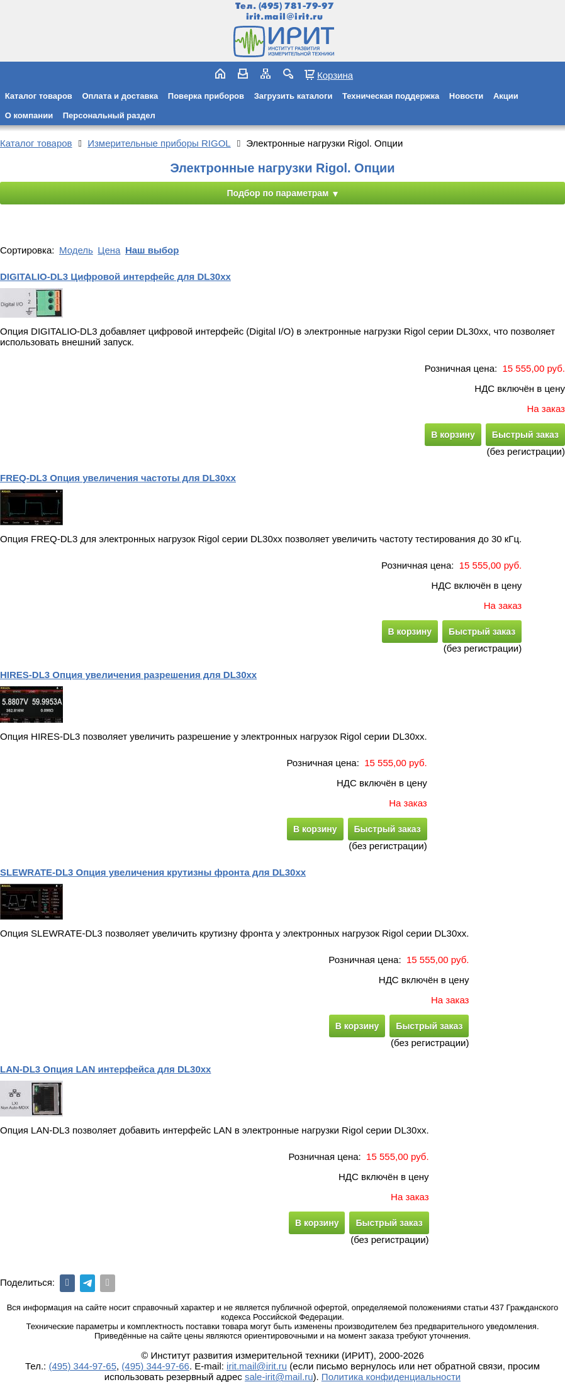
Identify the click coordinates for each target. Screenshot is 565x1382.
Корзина (335, 75)
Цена (109, 250)
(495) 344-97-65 (82, 1366)
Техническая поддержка (390, 96)
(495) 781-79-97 (296, 6)
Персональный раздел (109, 115)
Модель (76, 250)
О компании (29, 115)
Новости (466, 96)
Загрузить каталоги (293, 96)
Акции (505, 96)
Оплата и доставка (120, 96)
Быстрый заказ (525, 435)
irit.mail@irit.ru (284, 16)
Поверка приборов (206, 96)
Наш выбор (152, 250)
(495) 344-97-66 (155, 1366)
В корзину (453, 435)
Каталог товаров (38, 96)
